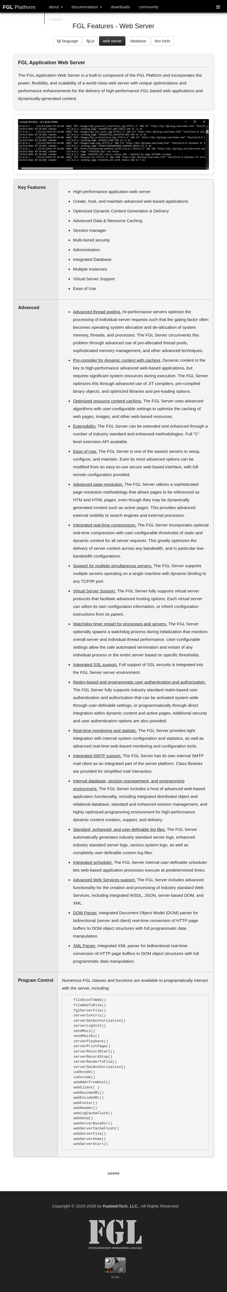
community (148, 7)
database (138, 41)
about (56, 7)
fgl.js (90, 41)
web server (112, 41)
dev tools (162, 41)
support (55, 19)
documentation (87, 7)
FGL (19, 7)
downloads (120, 7)
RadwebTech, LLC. (121, 1206)
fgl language (67, 41)
